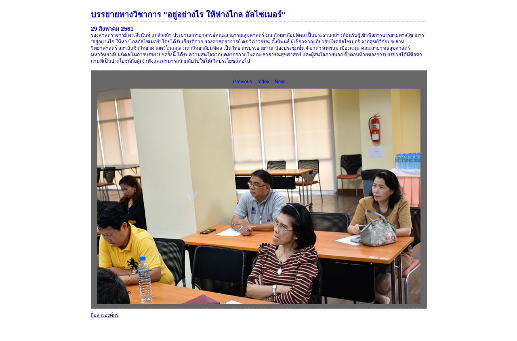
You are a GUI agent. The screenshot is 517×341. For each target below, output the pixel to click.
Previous (242, 82)
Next (280, 82)
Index (263, 82)
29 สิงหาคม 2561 (112, 28)
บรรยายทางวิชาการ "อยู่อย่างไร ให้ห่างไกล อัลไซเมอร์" (188, 14)
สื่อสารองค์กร (104, 315)
